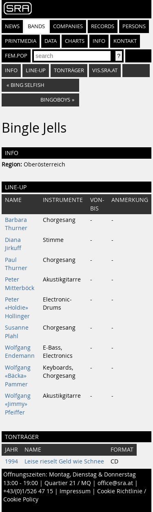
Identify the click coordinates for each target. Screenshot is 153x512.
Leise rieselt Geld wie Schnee (64, 461)
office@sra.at (115, 483)
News (12, 26)
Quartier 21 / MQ (67, 483)
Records (102, 26)
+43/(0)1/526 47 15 (28, 491)
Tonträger (69, 70)
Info (99, 41)
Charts (74, 41)
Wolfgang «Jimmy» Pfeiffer (18, 404)
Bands (36, 26)
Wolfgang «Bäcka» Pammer (18, 376)
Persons (134, 26)
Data (50, 41)
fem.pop (16, 55)
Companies (68, 26)
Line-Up (36, 70)
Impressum (75, 491)
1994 (11, 461)
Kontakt (125, 41)
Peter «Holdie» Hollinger (17, 308)
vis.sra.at (105, 70)
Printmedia (20, 41)
